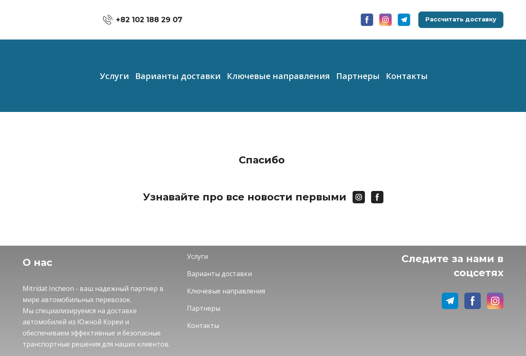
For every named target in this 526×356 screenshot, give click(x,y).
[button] (142, 20)
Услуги (114, 75)
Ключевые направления (278, 75)
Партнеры (358, 75)
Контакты (407, 75)
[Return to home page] (99, 261)
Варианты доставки (178, 75)
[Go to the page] (50, 19)
